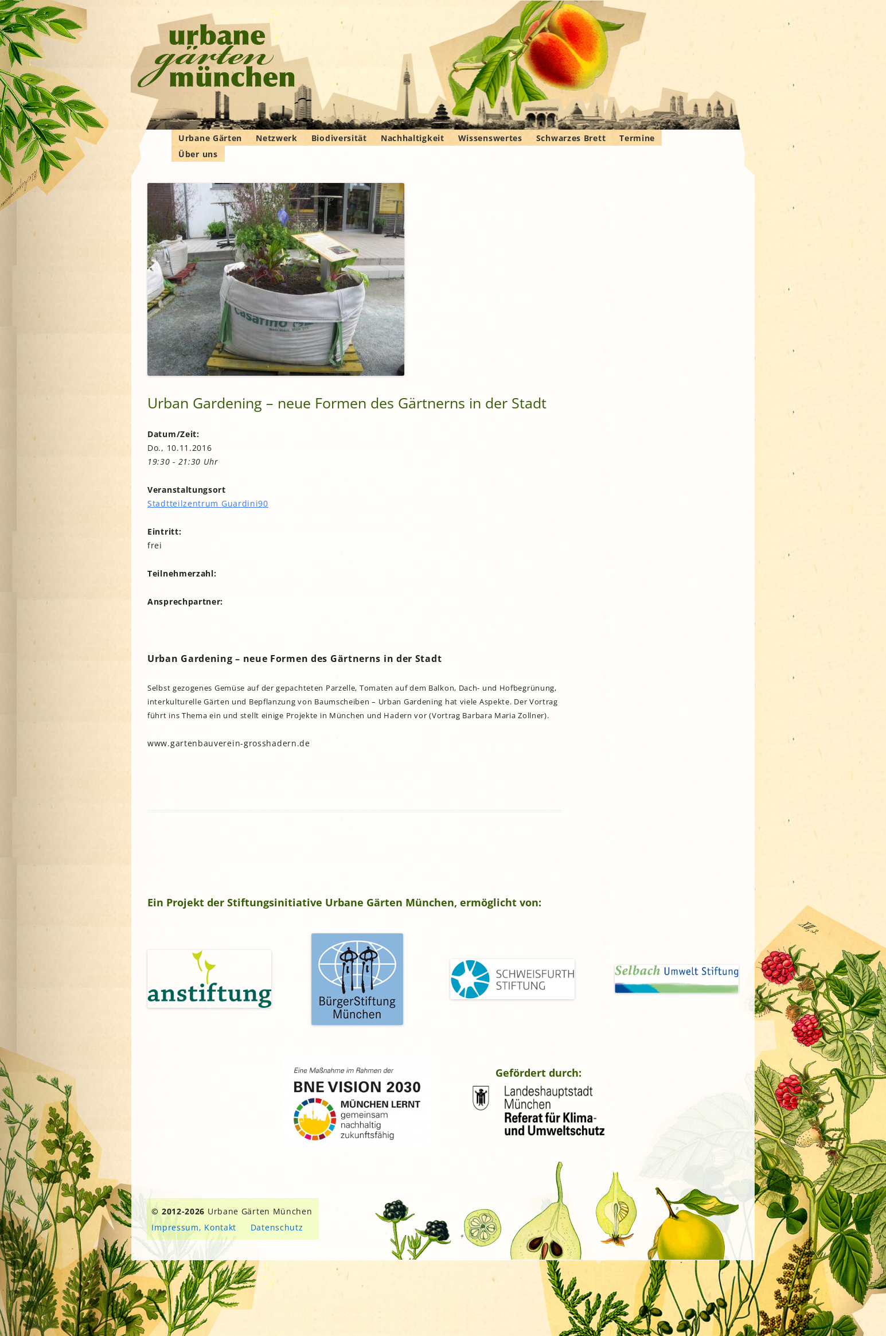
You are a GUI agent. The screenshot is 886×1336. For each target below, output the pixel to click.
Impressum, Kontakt (193, 1227)
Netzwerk (277, 138)
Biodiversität (339, 138)
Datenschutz (277, 1227)
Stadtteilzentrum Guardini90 (207, 503)
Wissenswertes (490, 138)
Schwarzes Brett (571, 138)
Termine (637, 138)
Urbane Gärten (210, 138)
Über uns (198, 154)
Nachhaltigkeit (412, 138)
